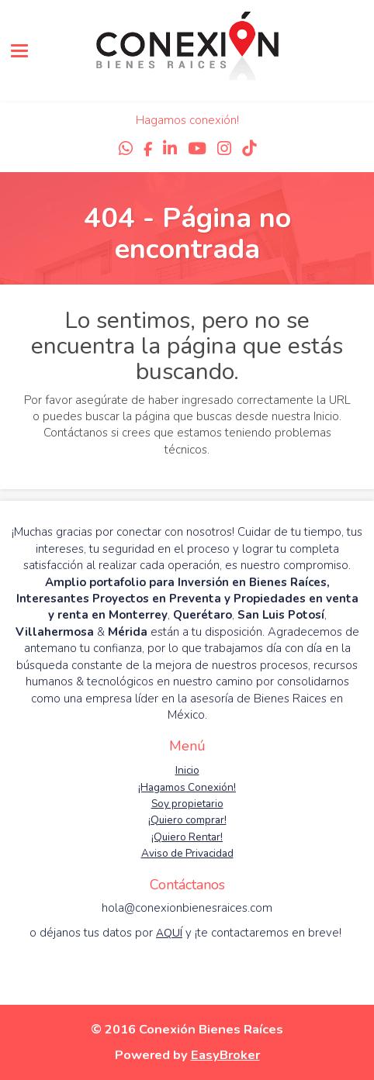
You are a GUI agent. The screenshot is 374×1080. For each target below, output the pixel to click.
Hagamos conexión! (187, 120)
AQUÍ (169, 933)
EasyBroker (225, 1055)
